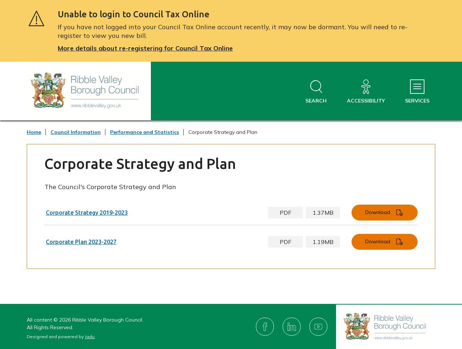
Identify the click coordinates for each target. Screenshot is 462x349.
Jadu (90, 336)
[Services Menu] (417, 92)
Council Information (76, 132)
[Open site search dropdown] (316, 92)
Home (34, 132)
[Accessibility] (366, 92)
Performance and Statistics (144, 132)
